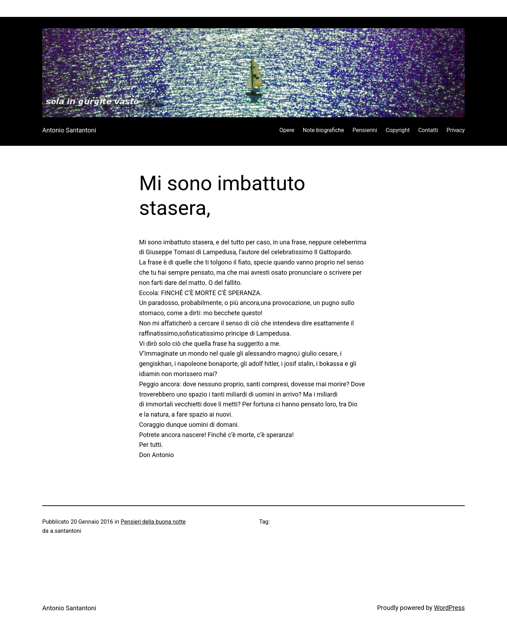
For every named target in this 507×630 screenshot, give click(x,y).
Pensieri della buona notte (153, 521)
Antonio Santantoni (69, 130)
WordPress (449, 607)
